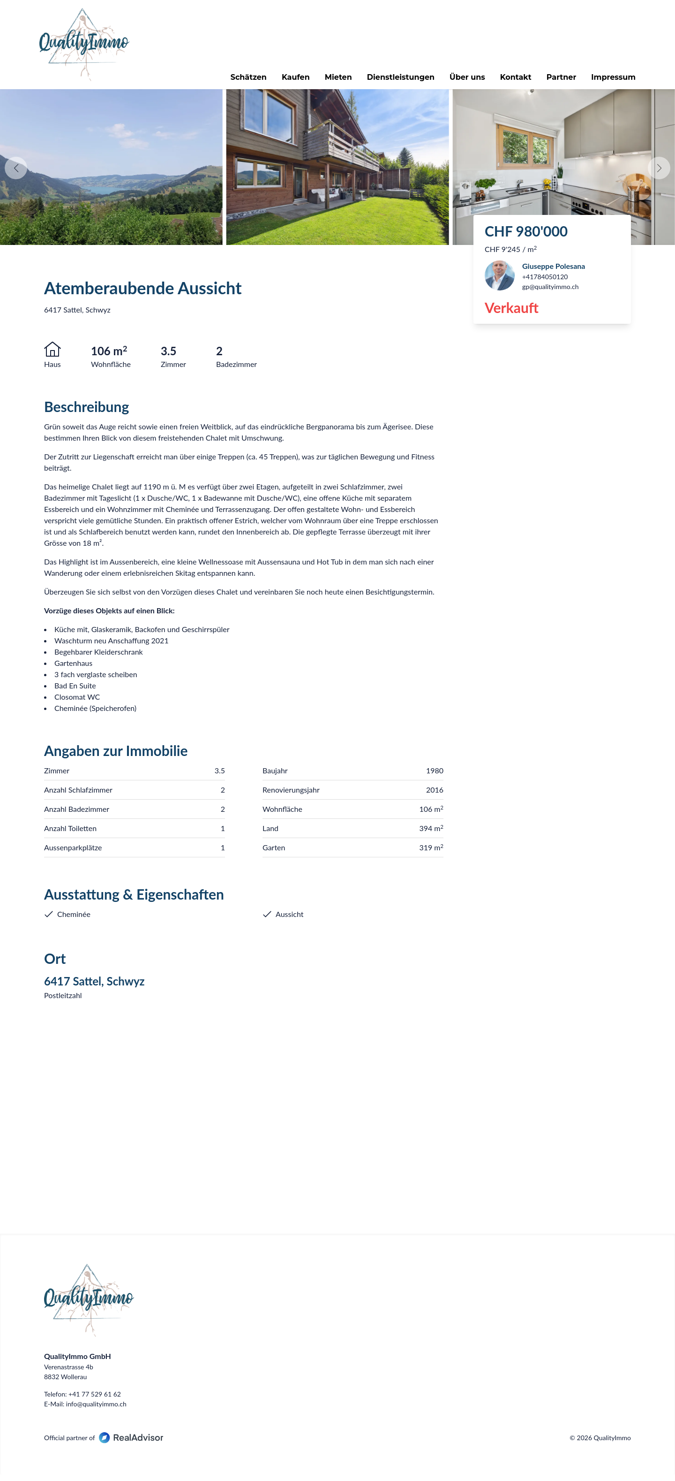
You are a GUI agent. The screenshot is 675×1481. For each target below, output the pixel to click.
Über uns (462, 80)
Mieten (333, 80)
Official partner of (103, 1444)
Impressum (608, 80)
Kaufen (291, 80)
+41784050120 (545, 283)
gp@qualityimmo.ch (550, 293)
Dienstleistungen (396, 80)
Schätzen (244, 80)
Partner (557, 80)
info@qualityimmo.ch (96, 1410)
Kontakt (511, 80)
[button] (659, 174)
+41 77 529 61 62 (94, 1401)
